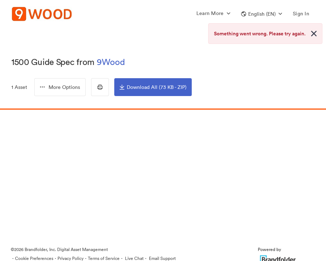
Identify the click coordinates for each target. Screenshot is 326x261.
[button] (261, 14)
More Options (60, 87)
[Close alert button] (313, 33)
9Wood (111, 61)
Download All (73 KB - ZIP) (153, 87)
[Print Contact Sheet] (100, 87)
